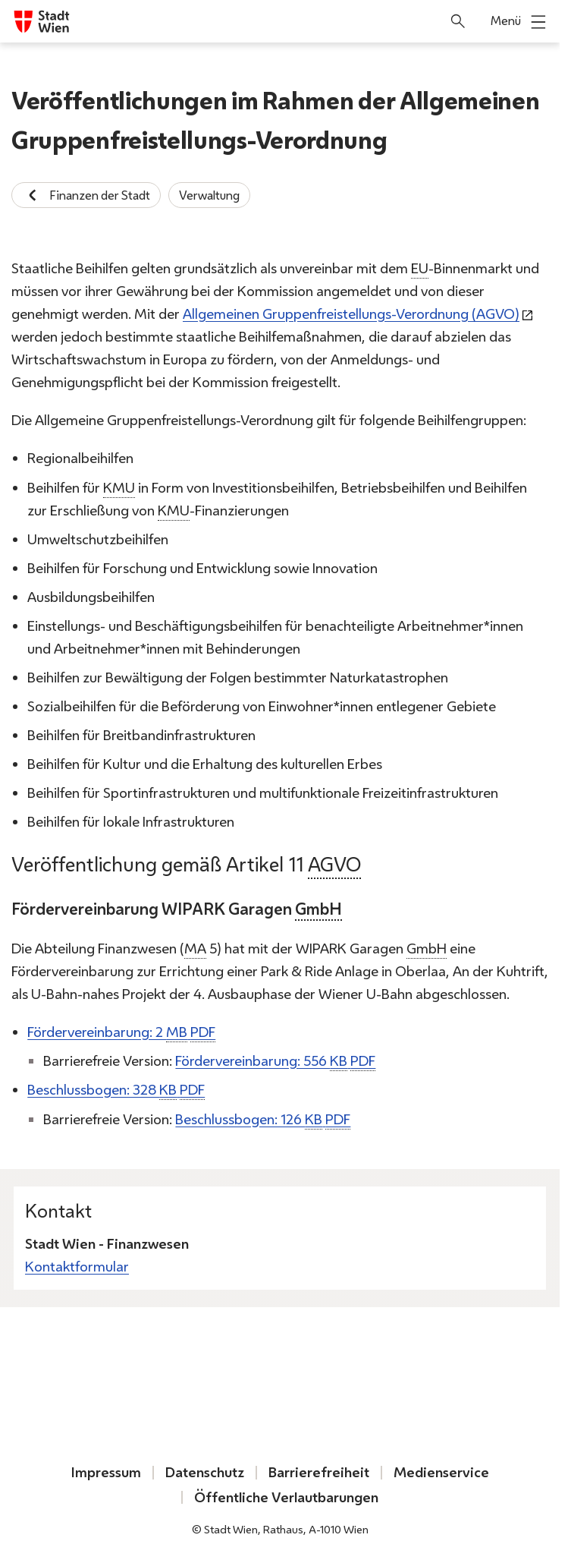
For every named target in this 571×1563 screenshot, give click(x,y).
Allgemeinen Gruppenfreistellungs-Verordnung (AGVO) (351, 313)
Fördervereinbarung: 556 (275, 1062)
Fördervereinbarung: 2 (121, 1033)
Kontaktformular (77, 1266)
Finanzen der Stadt (86, 195)
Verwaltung (209, 195)
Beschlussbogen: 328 (116, 1091)
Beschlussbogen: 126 (262, 1120)
